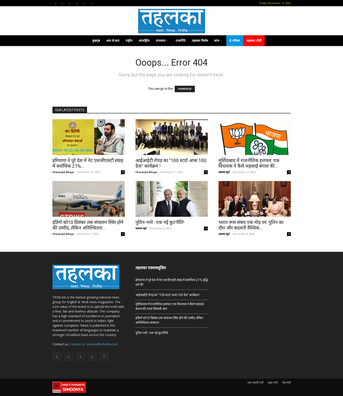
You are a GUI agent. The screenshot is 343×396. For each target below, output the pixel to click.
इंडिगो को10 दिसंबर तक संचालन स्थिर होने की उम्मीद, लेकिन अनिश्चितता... (87, 225)
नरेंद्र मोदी (286, 382)
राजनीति (180, 40)
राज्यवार (162, 40)
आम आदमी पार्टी (255, 382)
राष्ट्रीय (129, 40)
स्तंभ (218, 40)
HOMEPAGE (184, 89)
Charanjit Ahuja (63, 172)
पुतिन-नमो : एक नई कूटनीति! (159, 222)
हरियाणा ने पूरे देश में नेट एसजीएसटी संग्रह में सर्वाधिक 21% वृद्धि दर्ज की (171, 282)
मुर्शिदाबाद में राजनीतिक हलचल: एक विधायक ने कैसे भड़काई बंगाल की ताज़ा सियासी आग (169, 306)
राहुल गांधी (273, 382)
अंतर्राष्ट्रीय (144, 40)
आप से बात (112, 40)
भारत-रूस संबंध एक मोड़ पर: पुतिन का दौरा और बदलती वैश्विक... (250, 225)
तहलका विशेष (200, 40)
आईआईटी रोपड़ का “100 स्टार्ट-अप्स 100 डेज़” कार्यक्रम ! (167, 295)
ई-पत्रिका (234, 40)
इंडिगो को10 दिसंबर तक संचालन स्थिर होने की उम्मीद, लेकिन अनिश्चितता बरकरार (169, 320)
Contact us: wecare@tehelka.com (94, 344)
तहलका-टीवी (254, 40)
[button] (55, 3)
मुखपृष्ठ (96, 40)
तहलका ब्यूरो (224, 172)
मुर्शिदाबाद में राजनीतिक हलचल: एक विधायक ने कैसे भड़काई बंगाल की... (248, 163)
